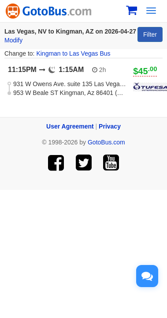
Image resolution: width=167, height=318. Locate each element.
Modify (13, 40)
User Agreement (70, 126)
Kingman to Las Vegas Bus (73, 53)
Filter (150, 34)
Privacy (110, 126)
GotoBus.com (106, 142)
